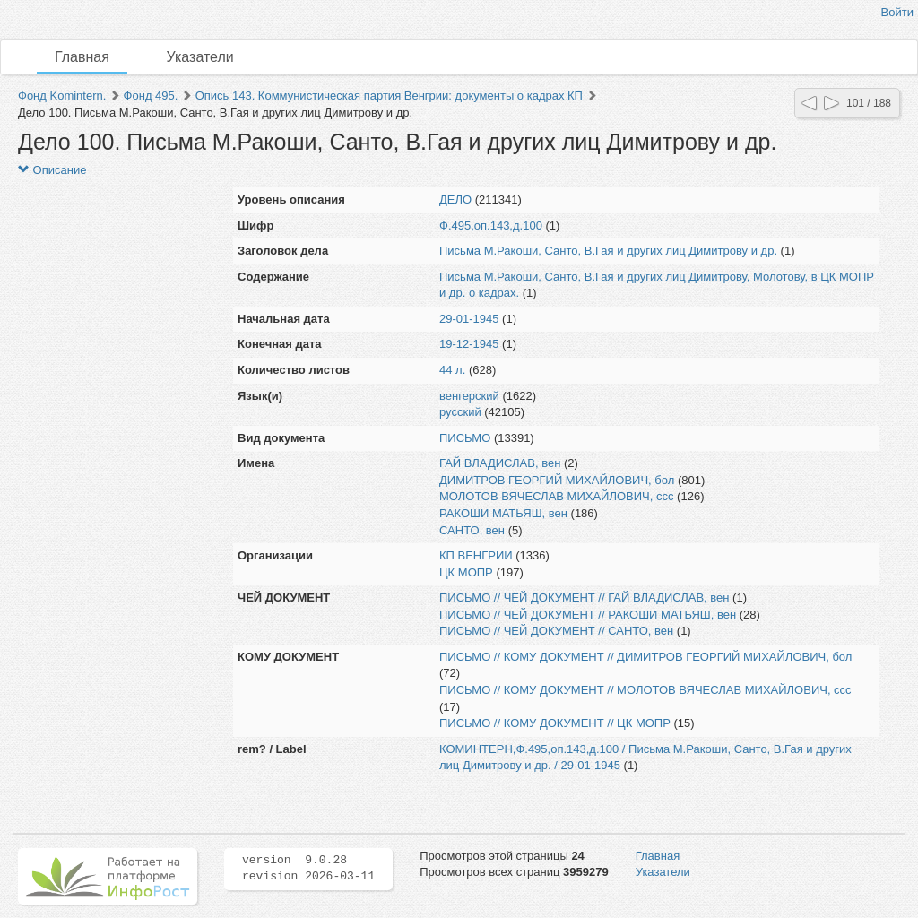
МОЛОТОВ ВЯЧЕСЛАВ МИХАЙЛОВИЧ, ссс (556, 496)
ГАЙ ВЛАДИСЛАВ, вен (499, 463)
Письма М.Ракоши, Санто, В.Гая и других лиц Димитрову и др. (608, 250)
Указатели (200, 57)
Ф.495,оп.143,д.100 (490, 225)
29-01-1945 (469, 318)
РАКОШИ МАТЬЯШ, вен (503, 513)
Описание (52, 170)
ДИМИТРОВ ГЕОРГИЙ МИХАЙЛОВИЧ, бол (556, 480)
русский (460, 412)
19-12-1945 (469, 344)
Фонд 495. (151, 95)
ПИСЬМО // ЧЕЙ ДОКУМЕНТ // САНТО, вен (556, 630)
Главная (82, 57)
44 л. (452, 370)
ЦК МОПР (466, 572)
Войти (897, 12)
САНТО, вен (472, 530)
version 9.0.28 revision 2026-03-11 (308, 868)
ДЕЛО (455, 199)
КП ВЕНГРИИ (476, 555)
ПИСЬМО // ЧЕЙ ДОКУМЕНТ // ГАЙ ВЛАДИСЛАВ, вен (584, 597)
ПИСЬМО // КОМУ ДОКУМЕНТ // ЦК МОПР (555, 723)
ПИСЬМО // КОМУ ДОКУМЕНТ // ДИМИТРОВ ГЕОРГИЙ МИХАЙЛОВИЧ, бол (645, 656)
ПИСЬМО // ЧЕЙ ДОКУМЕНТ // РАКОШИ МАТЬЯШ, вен (587, 614)
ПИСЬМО (464, 438)
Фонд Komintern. (62, 95)
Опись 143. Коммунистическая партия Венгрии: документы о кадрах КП (389, 95)
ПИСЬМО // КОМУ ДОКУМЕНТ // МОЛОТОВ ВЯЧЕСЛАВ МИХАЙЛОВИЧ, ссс (645, 690)
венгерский (469, 396)
